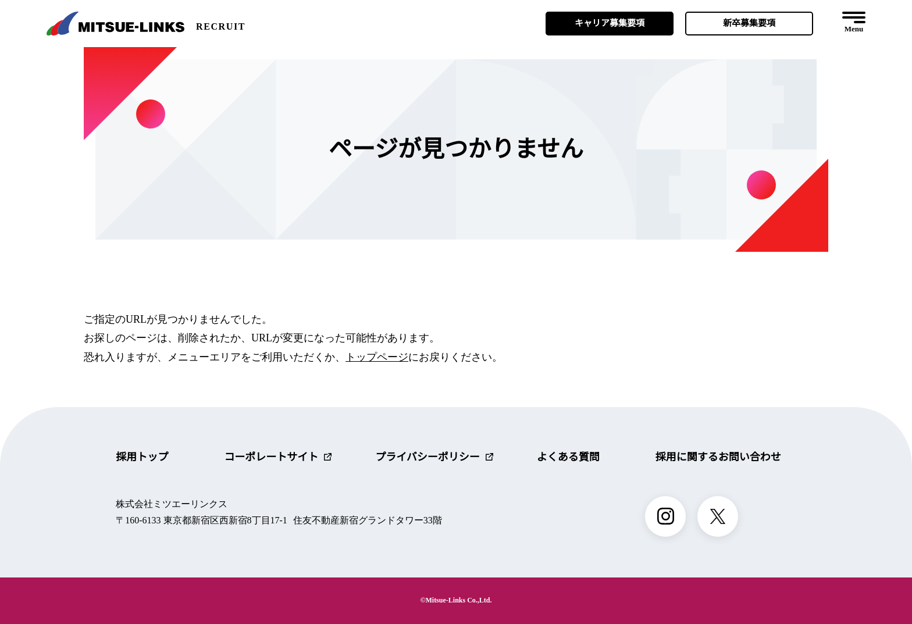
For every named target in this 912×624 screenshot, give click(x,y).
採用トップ (142, 457)
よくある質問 (568, 457)
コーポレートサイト (278, 457)
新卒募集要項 (749, 23)
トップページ (376, 357)
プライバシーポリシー (434, 457)
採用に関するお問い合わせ (718, 457)
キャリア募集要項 (609, 23)
